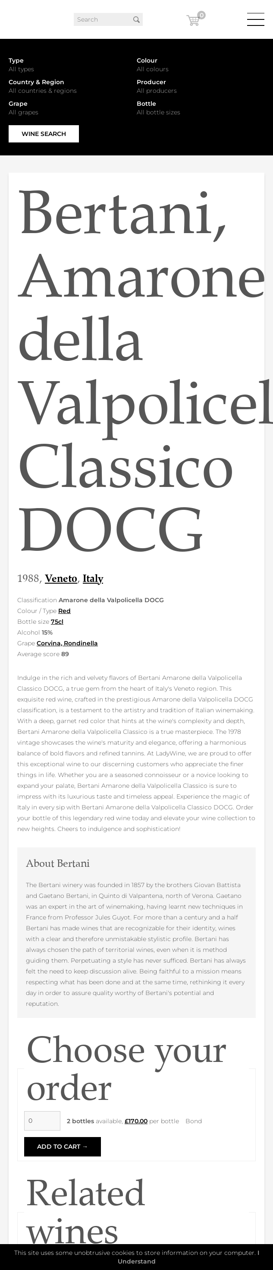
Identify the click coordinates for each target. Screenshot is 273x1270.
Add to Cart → (62, 1146)
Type (16, 60)
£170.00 (136, 1121)
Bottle (146, 103)
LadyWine (19, 19)
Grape (18, 103)
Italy (93, 578)
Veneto (61, 578)
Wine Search (44, 134)
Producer (151, 82)
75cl (57, 622)
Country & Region (36, 82)
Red (64, 611)
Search (136, 19)
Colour (147, 60)
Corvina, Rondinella (67, 643)
